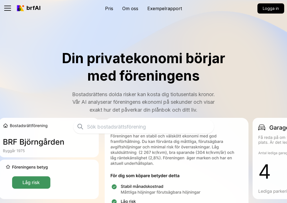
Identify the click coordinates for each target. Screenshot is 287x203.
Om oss (130, 8)
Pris (109, 8)
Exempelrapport (164, 8)
